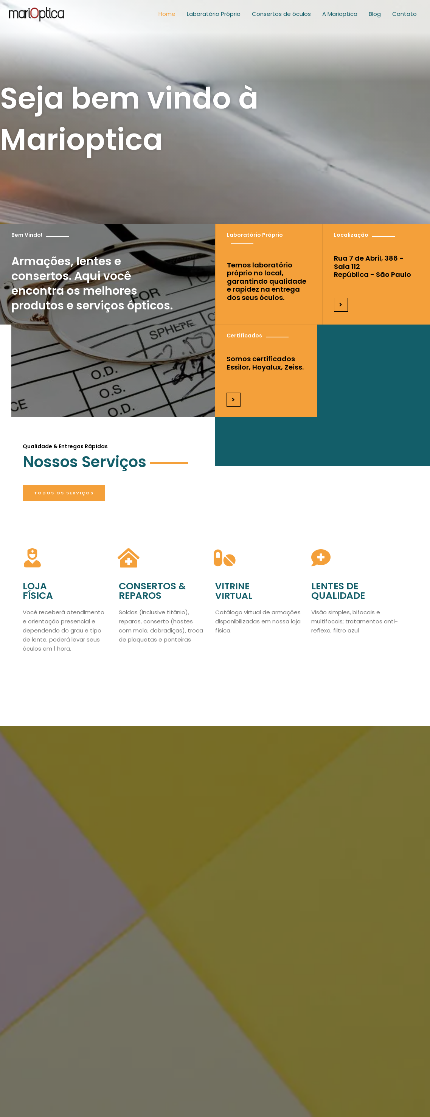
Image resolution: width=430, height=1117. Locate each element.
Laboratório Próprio (214, 17)
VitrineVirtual (235, 592)
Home (166, 17)
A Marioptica (339, 17)
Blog (375, 17)
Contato (404, 17)
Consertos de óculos (281, 17)
